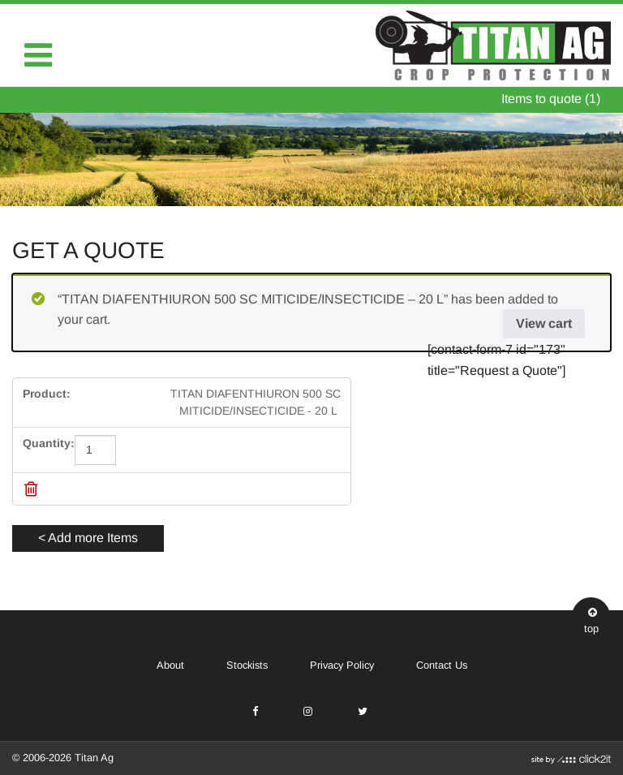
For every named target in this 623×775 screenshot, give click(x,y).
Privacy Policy (342, 665)
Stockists (247, 665)
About (170, 665)
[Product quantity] (95, 450)
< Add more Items (88, 538)
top (591, 619)
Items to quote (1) (550, 98)
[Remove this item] (31, 488)
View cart (544, 323)
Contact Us (441, 665)
